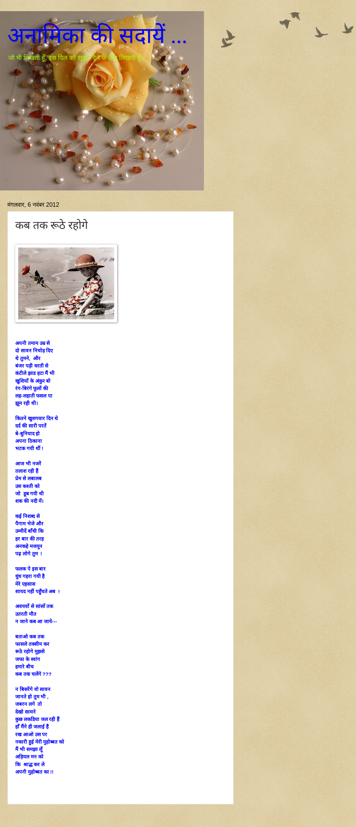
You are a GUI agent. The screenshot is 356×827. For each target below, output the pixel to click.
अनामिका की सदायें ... (97, 35)
